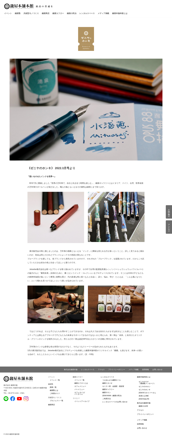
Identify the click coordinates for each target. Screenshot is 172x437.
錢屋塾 (18, 13)
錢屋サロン (106, 392)
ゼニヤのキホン (144, 386)
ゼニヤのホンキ (144, 390)
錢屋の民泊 (71, 13)
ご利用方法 (106, 399)
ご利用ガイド (55, 393)
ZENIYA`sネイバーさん (147, 393)
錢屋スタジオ (107, 383)
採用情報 (145, 369)
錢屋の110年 (143, 406)
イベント (8, 13)
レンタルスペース (87, 13)
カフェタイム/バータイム (79, 393)
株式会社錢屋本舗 (70, 369)
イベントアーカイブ (81, 401)
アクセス (101, 369)
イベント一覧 (55, 380)
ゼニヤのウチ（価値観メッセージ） (147, 382)
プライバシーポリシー (116, 369)
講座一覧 (53, 387)
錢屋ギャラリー (108, 389)
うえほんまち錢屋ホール (111, 380)
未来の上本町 (144, 396)
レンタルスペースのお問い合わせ (114, 402)
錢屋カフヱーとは (81, 383)
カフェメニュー (80, 386)
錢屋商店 (45, 13)
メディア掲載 (103, 13)
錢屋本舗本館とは (119, 13)
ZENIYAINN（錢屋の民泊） (112, 396)
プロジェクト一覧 (56, 401)
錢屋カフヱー (58, 13)
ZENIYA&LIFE (144, 399)
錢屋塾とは (54, 390)
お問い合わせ (157, 369)
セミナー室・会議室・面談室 (113, 386)
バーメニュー (79, 389)
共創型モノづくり (31, 13)
